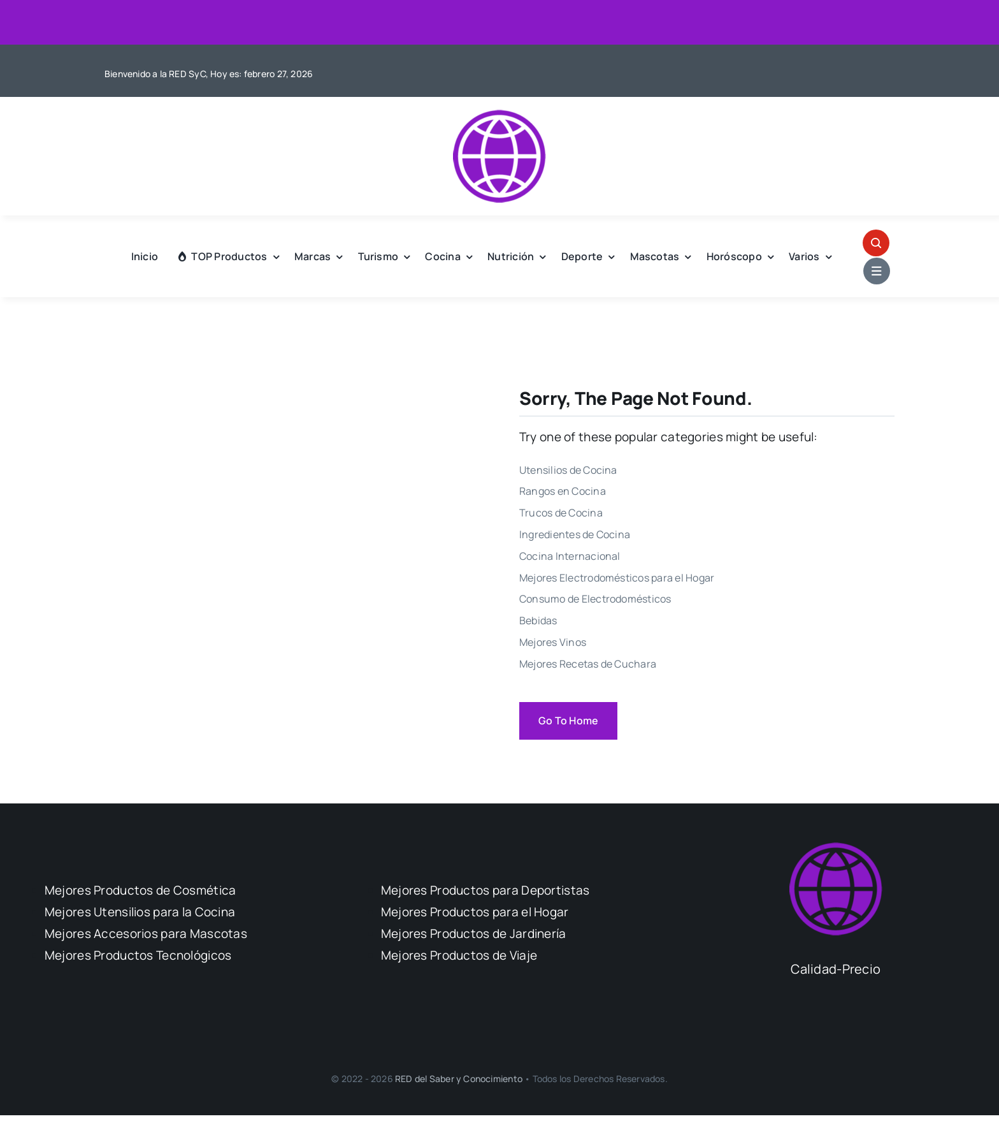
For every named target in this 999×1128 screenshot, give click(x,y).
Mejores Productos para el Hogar (475, 912)
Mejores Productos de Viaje (459, 955)
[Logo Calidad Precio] (499, 115)
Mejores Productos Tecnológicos (138, 955)
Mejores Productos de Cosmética (140, 890)
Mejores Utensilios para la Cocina (140, 912)
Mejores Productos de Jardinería (473, 933)
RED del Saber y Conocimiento (459, 1079)
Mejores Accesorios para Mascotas (146, 933)
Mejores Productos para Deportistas (485, 890)
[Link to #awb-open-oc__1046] (876, 243)
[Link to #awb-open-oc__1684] (876, 271)
